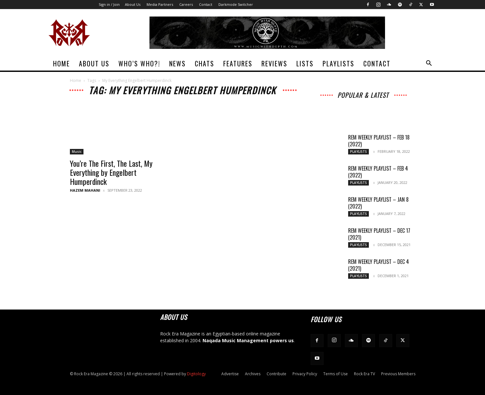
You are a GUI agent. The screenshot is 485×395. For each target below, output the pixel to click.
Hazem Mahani (85, 190)
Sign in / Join (109, 4)
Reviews (274, 63)
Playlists (338, 63)
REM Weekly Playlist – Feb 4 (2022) (378, 171)
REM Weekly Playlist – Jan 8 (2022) (378, 203)
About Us (132, 4)
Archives (252, 374)
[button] (429, 64)
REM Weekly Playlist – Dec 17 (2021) (379, 234)
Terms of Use (335, 374)
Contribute (276, 374)
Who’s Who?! (139, 63)
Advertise (230, 374)
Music (77, 151)
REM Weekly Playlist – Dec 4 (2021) (378, 265)
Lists (305, 63)
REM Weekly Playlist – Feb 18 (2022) (379, 140)
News (177, 63)
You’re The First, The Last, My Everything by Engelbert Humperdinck (111, 172)
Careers (186, 4)
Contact (205, 4)
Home (61, 63)
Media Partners (160, 4)
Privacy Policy (304, 374)
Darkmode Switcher (235, 4)
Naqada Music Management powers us (248, 340)
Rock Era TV (364, 374)
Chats (204, 63)
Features (237, 63)
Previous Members (398, 374)
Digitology (196, 374)
